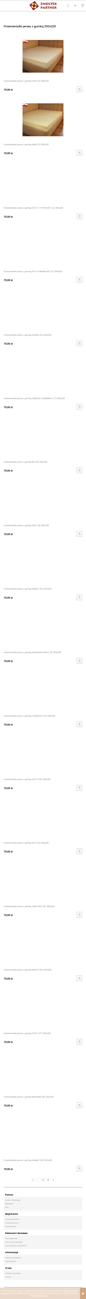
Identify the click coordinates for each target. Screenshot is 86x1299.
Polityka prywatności (13, 1258)
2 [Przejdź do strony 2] (43, 1179)
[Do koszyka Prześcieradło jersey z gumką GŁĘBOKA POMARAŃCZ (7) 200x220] (79, 407)
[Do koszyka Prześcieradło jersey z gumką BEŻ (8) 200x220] (79, 470)
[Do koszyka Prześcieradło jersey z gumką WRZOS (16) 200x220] (79, 978)
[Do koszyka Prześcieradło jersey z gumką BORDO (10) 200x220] (79, 597)
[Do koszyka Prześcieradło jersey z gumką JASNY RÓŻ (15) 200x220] (79, 915)
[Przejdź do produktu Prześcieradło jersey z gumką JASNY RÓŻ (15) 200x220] (43, 881)
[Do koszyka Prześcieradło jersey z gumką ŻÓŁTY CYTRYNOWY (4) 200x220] (79, 216)
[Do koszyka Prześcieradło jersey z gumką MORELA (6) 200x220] (79, 343)
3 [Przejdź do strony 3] (48, 1179)
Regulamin (9, 1204)
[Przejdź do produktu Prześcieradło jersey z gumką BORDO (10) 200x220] (43, 564)
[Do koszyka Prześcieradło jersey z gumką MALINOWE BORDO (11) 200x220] (79, 660)
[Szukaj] (68, 5)
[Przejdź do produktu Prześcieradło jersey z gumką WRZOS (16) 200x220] (43, 945)
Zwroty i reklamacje (12, 1200)
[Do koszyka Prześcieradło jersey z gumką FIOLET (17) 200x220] (79, 1041)
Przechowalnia (10, 1226)
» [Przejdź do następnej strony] (53, 1179)
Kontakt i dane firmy (13, 1273)
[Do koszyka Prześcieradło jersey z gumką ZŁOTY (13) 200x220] (79, 788)
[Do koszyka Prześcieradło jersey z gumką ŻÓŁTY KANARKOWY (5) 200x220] (79, 280)
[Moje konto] (75, 5)
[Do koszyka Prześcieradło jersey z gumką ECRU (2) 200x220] (79, 89)
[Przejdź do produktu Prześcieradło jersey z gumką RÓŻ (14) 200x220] (43, 818)
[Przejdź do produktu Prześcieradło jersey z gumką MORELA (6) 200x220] (43, 310)
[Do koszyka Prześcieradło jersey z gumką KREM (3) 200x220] (79, 153)
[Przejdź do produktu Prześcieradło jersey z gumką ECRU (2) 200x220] (43, 56)
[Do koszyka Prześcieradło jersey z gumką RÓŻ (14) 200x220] (79, 851)
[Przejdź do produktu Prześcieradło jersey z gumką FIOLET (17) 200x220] (43, 1008)
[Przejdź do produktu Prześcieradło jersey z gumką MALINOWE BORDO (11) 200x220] (43, 627)
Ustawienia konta (12, 1223)
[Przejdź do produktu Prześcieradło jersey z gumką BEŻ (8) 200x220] (43, 437)
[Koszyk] (82, 3)
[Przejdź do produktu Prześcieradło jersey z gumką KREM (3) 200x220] (43, 119)
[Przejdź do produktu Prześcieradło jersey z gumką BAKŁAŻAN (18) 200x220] (43, 1072)
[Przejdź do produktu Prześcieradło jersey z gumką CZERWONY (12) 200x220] (43, 691)
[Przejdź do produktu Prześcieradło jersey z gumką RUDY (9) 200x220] (43, 500)
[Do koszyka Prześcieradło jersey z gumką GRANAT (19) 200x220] (79, 1169)
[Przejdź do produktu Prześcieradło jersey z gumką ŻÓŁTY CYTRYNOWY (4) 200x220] (43, 183)
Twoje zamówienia (12, 1219)
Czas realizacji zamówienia (16, 1246)
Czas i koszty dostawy (14, 1242)
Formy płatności (11, 1238)
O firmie (8, 1277)
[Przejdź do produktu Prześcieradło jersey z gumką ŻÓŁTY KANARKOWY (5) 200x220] (43, 246)
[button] (11, 5)
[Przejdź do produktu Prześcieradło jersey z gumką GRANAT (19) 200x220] (43, 1135)
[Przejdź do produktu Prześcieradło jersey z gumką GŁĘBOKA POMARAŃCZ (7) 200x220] (43, 373)
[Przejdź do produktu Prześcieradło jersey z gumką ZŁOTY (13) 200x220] (43, 754)
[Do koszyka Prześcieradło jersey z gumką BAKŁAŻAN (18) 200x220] (79, 1105)
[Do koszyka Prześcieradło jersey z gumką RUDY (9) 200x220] (79, 534)
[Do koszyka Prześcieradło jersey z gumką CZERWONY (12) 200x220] (79, 724)
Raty (7, 1207)
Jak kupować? (10, 1261)
